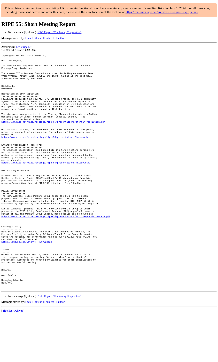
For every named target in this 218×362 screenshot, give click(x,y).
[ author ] (61, 38)
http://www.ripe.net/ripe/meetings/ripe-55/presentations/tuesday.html (46, 153)
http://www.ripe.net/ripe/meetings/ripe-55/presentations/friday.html (45, 184)
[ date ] (29, 38)
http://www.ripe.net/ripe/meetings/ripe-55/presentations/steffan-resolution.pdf (53, 135)
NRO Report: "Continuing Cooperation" (59, 32)
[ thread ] (39, 38)
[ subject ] (49, 38)
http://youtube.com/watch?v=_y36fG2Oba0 (26, 279)
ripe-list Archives (13, 357)
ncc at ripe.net (23, 46)
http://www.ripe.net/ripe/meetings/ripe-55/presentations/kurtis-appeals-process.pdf (55, 248)
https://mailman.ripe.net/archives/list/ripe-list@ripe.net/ (162, 12)
